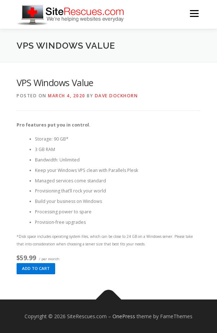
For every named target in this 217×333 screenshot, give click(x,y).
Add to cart (36, 268)
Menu (194, 13)
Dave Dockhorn (116, 96)
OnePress (123, 316)
